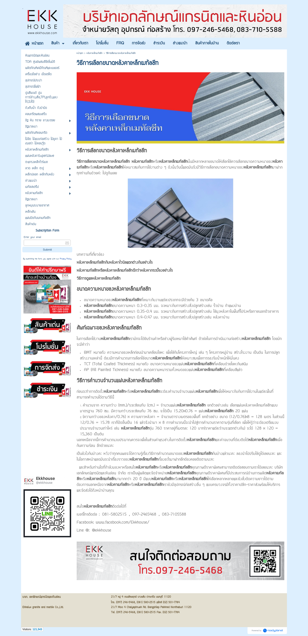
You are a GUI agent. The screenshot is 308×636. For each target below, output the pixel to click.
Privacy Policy (65, 259)
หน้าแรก (79, 53)
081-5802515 (114, 515)
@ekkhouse (101, 531)
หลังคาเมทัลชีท (142, 162)
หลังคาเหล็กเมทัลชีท (94, 53)
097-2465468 (144, 515)
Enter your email (32, 237)
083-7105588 (174, 515)
